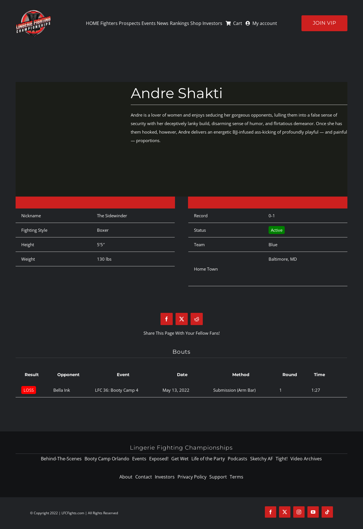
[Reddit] (196, 318)
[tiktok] (327, 512)
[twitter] (284, 512)
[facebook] (270, 512)
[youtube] (313, 512)
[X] (181, 318)
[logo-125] (33, 11)
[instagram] (299, 512)
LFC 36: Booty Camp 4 (116, 390)
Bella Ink (61, 390)
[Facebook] (166, 318)
